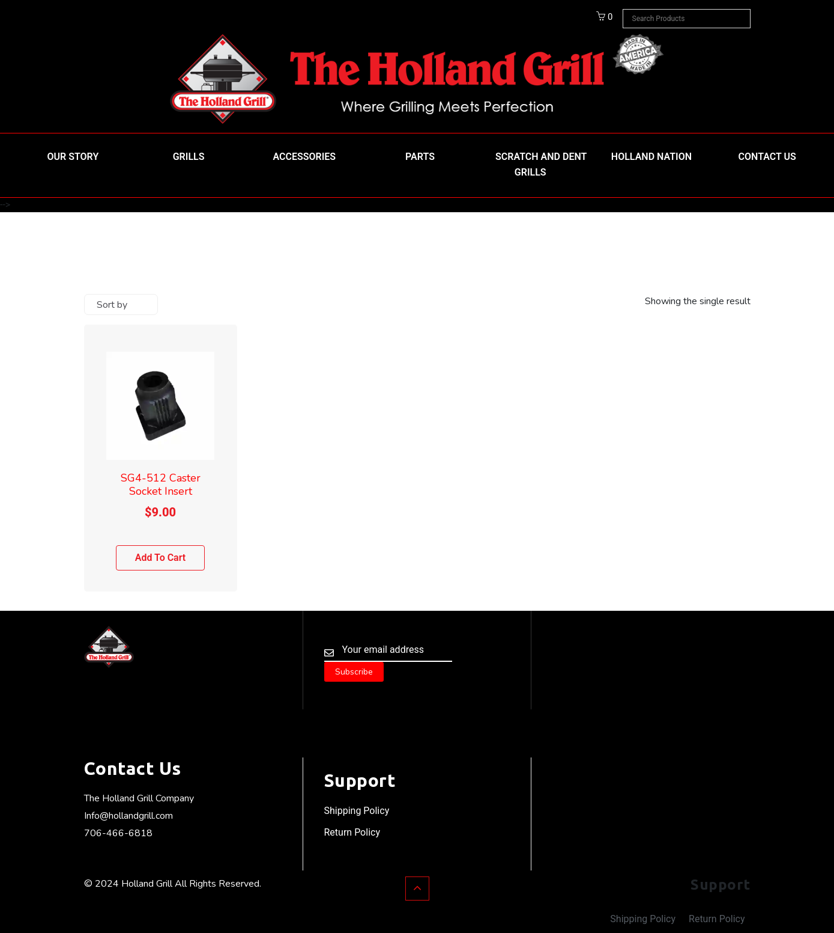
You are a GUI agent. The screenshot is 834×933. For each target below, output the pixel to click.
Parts (420, 156)
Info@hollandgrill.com (128, 815)
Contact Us (767, 156)
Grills (189, 156)
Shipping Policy (357, 810)
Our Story (73, 156)
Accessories (304, 156)
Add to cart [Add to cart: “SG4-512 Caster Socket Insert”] (160, 557)
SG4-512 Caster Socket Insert (161, 484)
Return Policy (352, 832)
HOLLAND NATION (651, 156)
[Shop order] (121, 304)
